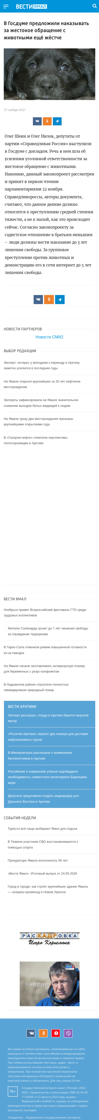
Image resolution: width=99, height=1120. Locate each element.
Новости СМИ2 (49, 337)
